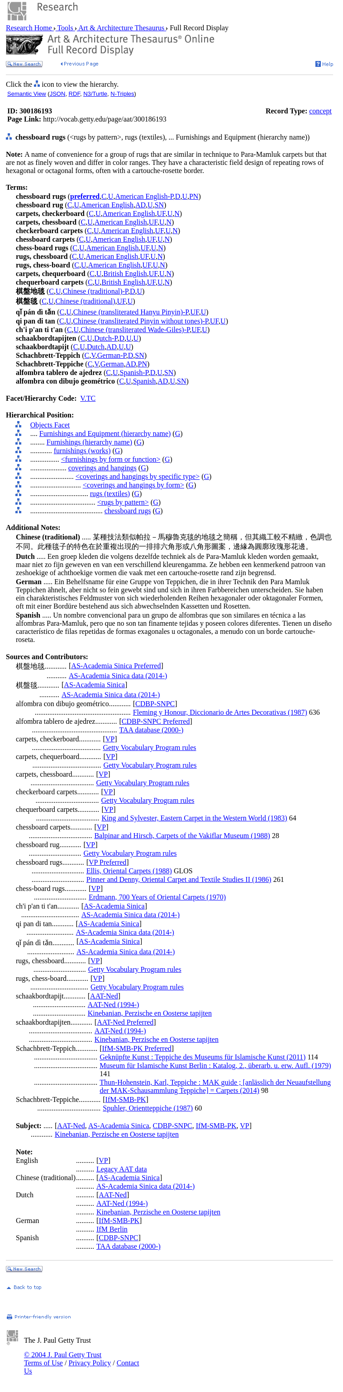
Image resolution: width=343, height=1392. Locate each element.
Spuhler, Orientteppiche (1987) (148, 1108)
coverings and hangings (102, 468)
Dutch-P (106, 338)
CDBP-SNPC (155, 704)
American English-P (144, 196)
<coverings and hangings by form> (133, 485)
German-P (111, 355)
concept (320, 111)
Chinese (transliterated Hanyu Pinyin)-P (131, 312)
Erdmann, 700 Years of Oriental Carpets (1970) (157, 897)
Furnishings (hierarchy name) (89, 442)
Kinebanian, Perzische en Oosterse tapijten (150, 1013)
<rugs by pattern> (123, 502)
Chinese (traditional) (85, 301)
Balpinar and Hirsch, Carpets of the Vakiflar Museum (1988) (182, 835)
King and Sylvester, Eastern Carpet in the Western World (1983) (194, 818)
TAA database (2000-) (151, 730)
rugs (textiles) (110, 493)
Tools (65, 28)
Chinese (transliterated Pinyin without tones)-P (140, 321)
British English (125, 273)
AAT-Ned (104, 996)
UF (161, 213)
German (112, 364)
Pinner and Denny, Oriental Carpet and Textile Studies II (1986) (179, 879)
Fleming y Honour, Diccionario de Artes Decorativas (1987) (220, 712)
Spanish (144, 381)
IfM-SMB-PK (125, 1099)
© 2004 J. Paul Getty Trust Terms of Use (62, 1359)
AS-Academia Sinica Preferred (116, 666)
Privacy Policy (89, 1363)
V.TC (87, 398)
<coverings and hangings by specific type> (138, 476)
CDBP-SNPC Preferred (156, 721)
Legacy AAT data (121, 1169)
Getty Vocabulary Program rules (149, 747)
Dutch (96, 347)
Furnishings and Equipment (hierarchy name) (105, 433)
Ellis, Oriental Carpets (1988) (129, 871)
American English (107, 205)
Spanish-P (134, 372)
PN (193, 196)
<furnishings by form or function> (111, 459)
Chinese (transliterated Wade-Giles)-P (135, 329)
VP (109, 739)
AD (140, 205)
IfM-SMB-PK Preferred (136, 1048)
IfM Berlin (112, 1229)
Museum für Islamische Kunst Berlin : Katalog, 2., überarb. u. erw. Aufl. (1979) (215, 1065)
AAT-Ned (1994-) (113, 1004)
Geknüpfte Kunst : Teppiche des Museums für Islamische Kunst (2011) (202, 1057)
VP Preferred (107, 862)
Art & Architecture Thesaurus (121, 28)
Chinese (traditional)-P (95, 291)
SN (159, 205)
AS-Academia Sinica (94, 685)
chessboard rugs (128, 511)
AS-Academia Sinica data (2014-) (118, 676)
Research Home (30, 28)
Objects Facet (50, 425)
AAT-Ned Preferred (125, 1022)
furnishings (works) (82, 451)
